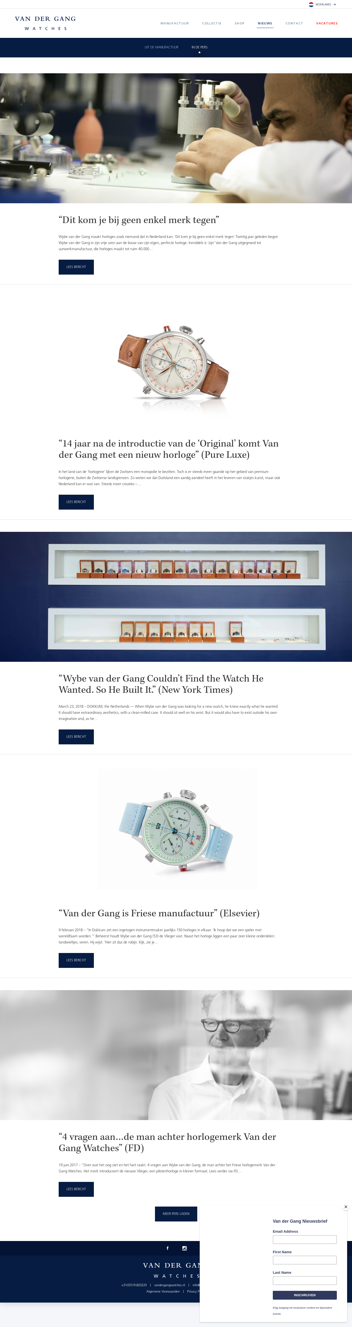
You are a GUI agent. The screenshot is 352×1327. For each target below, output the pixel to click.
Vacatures (327, 23)
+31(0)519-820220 (134, 1285)
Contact (294, 23)
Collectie (211, 23)
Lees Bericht (76, 267)
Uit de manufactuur (161, 47)
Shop (240, 23)
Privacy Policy (196, 1291)
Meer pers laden (176, 1214)
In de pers (200, 47)
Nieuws (265, 23)
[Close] (346, 1206)
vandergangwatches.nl (169, 1285)
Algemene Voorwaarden (163, 1291)
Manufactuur (175, 23)
